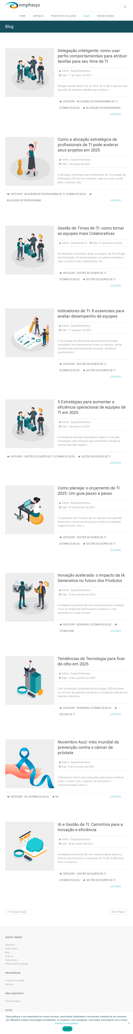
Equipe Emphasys (80, 70)
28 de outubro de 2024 (80, 843)
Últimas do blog (69, 108)
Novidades (83, 624)
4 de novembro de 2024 (81, 766)
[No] (128, 1023)
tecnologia (66, 631)
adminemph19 (78, 243)
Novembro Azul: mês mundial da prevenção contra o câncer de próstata (88, 747)
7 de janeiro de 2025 (79, 426)
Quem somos (11, 948)
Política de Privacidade (16, 963)
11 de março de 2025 (79, 75)
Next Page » (119, 911)
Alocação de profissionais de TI (97, 101)
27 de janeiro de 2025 (110, 243)
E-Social (9, 956)
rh (57, 796)
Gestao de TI (67, 714)
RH (26, 796)
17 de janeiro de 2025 (79, 330)
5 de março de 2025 (79, 164)
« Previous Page (16, 911)
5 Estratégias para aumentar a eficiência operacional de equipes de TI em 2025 (92, 407)
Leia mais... (116, 114)
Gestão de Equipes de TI (91, 273)
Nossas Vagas (105, 16)
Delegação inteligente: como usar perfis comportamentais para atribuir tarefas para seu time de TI (92, 56)
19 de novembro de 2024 (81, 594)
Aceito (67, 1029)
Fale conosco (11, 960)
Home (22, 16)
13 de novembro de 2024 (81, 678)
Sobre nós (10, 945)
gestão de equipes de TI (100, 279)
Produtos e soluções (63, 16)
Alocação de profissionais (103, 108)
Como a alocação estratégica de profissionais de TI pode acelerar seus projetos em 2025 (88, 145)
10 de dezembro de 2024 (81, 507)
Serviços (38, 16)
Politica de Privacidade (66, 1023)
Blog (87, 16)
